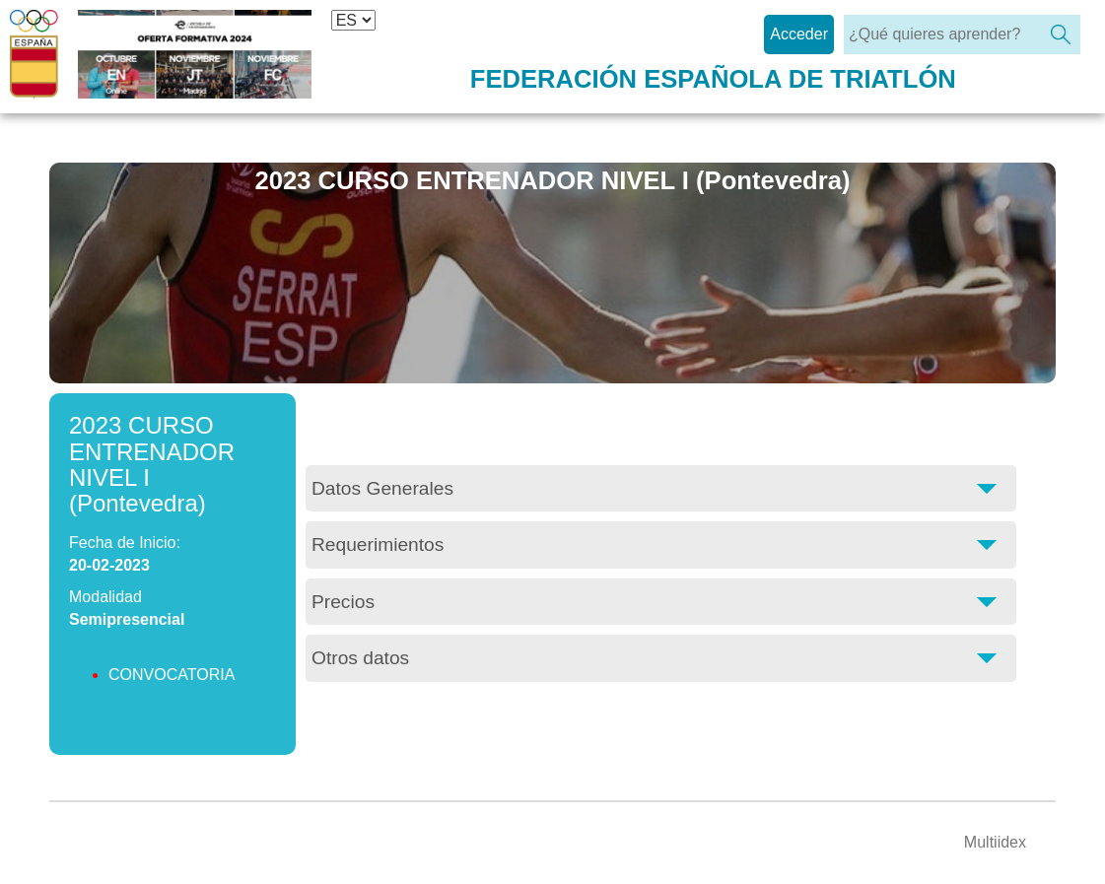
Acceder (799, 34)
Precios (343, 601)
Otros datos (360, 657)
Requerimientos (377, 544)
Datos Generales (382, 488)
